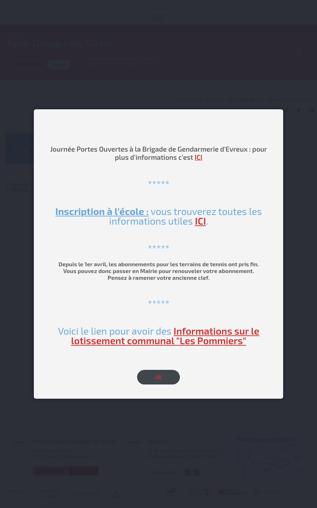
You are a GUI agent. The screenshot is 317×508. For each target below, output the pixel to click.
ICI (198, 157)
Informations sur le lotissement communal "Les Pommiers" (165, 335)
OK (158, 377)
